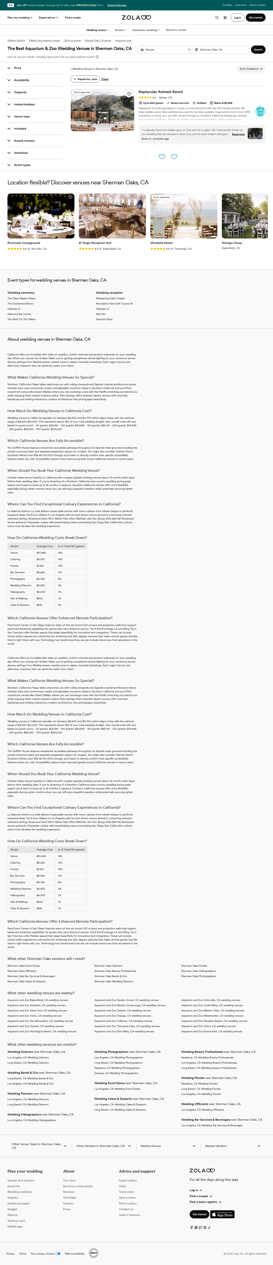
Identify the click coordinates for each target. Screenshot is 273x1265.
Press (66, 1209)
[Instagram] (205, 1228)
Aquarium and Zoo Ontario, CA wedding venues (122, 1010)
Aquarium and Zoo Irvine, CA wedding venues (34, 1015)
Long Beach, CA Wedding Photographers (118, 1062)
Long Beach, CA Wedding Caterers (28, 1062)
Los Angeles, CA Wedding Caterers (28, 1057)
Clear (105, 79)
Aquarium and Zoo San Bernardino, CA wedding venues (40, 1020)
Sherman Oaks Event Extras (23, 965)
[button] (189, 49)
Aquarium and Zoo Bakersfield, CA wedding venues (37, 1000)
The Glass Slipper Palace (21, 298)
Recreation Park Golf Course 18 (114, 303)
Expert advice (49, 17)
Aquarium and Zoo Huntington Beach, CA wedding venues (41, 1031)
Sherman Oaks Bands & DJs (110, 976)
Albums (12, 1215)
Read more (238, 134)
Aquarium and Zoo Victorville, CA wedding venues (210, 1000)
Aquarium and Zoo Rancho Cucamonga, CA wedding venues (129, 1005)
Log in (196, 1190)
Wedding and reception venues (44, 40)
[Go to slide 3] (102, 129)
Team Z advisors (129, 1215)
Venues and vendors (20, 1180)
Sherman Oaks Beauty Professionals (115, 970)
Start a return (127, 1197)
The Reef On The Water (21, 319)
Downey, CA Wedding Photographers (116, 1073)
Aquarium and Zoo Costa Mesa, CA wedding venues (212, 1005)
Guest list (13, 1186)
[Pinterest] (196, 1228)
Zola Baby (227, 5)
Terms (100, 5)
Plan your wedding (20, 17)
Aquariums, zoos (123, 40)
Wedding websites (19, 1192)
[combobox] (221, 49)
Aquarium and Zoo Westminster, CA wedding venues (212, 1015)
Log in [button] (237, 17)
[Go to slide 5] (108, 129)
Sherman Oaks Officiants (21, 970)
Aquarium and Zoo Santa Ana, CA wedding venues (37, 1010)
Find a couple (73, 17)
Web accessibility (74, 1253)
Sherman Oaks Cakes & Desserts (26, 981)
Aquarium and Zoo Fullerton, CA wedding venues (123, 1020)
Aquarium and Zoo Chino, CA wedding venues (208, 1026)
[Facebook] (191, 1228)
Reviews (68, 1192)
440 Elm (101, 314)
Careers (68, 1203)
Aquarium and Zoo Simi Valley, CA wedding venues (124, 1031)
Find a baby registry (206, 1202)
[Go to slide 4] (105, 129)
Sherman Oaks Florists (194, 965)
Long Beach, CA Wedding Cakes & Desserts (120, 1109)
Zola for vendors (257, 5)
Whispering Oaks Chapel (110, 298)
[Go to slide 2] (99, 129)
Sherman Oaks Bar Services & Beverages (31, 976)
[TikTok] (209, 1228)
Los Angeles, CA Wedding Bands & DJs (30, 1083)
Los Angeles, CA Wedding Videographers (31, 1120)
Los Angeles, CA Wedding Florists (201, 1094)
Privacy (11, 1253)
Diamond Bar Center (19, 314)
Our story (69, 1180)
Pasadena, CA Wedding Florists (199, 1083)
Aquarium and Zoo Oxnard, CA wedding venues (35, 1026)
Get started (199, 1214)
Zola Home (240, 5)
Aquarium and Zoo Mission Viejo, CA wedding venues (212, 1010)
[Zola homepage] (136, 17)
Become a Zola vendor (78, 1186)
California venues (72, 40)
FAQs (122, 1186)
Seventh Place (104, 319)
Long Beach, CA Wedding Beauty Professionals (208, 1067)
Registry (12, 1197)
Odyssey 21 (13, 308)
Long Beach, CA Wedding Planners (27, 1104)
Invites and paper (18, 1203)
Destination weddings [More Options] (146, 30)
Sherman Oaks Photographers (198, 976)
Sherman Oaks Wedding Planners (113, 981)
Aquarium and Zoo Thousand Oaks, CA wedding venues (127, 1026)
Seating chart (16, 1220)
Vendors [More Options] (121, 30)
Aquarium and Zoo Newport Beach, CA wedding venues (214, 1020)
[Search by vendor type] (165, 49)
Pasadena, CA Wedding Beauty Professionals (207, 1057)
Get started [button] (255, 17)
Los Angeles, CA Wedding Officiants (202, 1109)
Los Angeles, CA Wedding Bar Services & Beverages (211, 1125)
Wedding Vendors (16, 40)
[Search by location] (221, 49)
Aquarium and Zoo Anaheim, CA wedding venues (36, 1005)
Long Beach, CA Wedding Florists (201, 1088)
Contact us (126, 1209)
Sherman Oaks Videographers (198, 970)
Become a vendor (176, 29)
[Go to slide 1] (96, 129)
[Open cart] (225, 17)
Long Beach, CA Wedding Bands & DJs (30, 1078)
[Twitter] (200, 1228)
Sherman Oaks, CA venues (98, 40)
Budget (12, 1209)
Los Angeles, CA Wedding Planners (28, 1099)
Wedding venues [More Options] (97, 30)
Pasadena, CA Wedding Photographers (117, 1067)
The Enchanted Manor (20, 303)
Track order (126, 1192)
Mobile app (14, 1226)
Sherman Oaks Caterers (108, 965)
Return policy (128, 1203)
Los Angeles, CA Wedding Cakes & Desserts (120, 1104)
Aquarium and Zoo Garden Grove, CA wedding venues (126, 1000)
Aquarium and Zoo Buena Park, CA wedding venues (211, 1031)
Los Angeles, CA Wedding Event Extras (117, 1088)
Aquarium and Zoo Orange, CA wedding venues (122, 1015)
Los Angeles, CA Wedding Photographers (118, 1057)
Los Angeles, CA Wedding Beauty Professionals (209, 1062)
